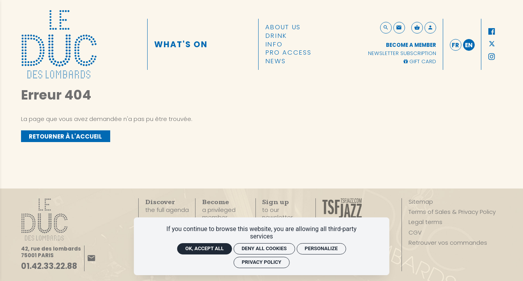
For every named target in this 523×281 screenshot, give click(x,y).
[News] (275, 61)
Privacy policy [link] (262, 262)
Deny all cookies (264, 248)
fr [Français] (455, 45)
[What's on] (181, 44)
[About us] (283, 27)
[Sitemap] (421, 201)
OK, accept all (204, 248)
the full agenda (167, 206)
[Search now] (386, 28)
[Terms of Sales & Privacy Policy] (452, 211)
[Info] (274, 44)
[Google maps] (51, 252)
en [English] (469, 45)
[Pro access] (288, 52)
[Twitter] (492, 44)
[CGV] (415, 232)
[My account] (430, 28)
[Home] (59, 43)
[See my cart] (417, 28)
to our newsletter (277, 210)
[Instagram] (492, 57)
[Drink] (276, 36)
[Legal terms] (425, 222)
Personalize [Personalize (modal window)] (321, 248)
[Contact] (399, 28)
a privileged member (219, 209)
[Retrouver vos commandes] (448, 242)
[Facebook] (492, 32)
